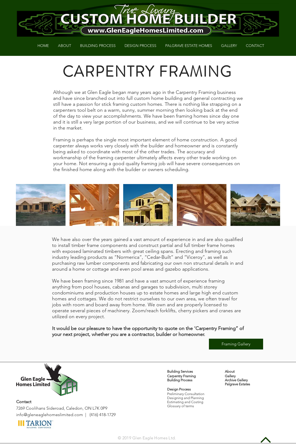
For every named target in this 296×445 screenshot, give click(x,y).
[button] (41, 206)
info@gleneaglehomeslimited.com (49, 414)
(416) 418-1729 (103, 414)
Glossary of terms (180, 406)
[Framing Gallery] (236, 344)
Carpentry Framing (181, 376)
